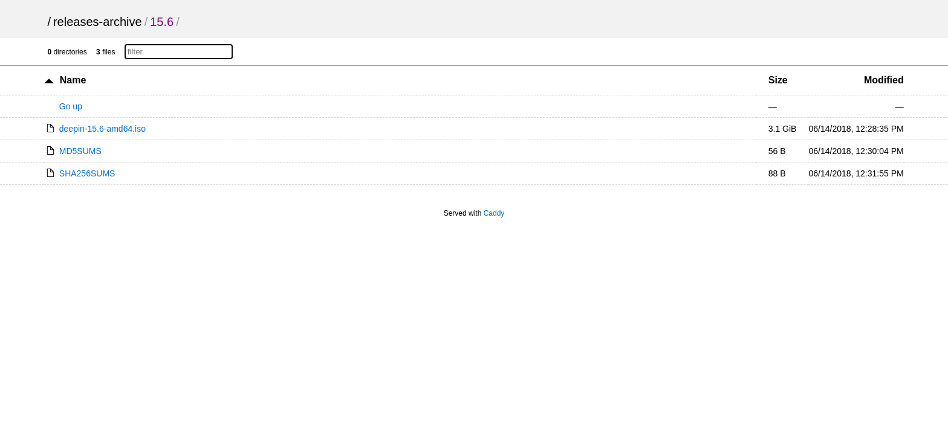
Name (73, 80)
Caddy (494, 213)
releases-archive (97, 21)
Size (778, 80)
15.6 (162, 21)
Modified (884, 80)
